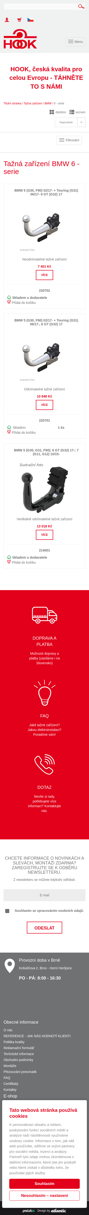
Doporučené (66, 122)
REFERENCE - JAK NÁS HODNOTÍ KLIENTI (37, 1036)
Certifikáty (11, 1084)
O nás (8, 1030)
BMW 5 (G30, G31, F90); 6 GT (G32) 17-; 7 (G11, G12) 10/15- (46, 452)
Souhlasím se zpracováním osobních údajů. (44, 911)
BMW (48, 103)
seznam (77, 112)
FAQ (7, 1078)
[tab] (70, 122)
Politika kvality (14, 1042)
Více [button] (44, 275)
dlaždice (58, 112)
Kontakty (10, 1090)
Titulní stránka (12, 103)
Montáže (10, 1066)
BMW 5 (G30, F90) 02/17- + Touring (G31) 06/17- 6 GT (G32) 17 (46, 192)
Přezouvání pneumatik (20, 1072)
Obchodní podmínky (18, 1060)
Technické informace (19, 1054)
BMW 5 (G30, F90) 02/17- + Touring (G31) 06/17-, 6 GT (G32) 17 (46, 322)
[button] (32, 17)
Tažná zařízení (33, 103)
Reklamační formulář (19, 1048)
